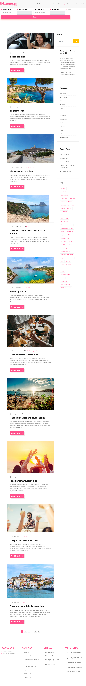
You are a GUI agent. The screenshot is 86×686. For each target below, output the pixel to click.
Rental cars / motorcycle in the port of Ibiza (74, 654)
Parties (25, 532)
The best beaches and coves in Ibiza (27, 413)
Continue (17, 66)
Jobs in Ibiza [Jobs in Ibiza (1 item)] (70, 227)
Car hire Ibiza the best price (74, 664)
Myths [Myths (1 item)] (70, 237)
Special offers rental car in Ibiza (74, 659)
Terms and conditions (30, 663)
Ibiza (26, 49)
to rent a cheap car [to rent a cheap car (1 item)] (66, 260)
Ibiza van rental (49, 652)
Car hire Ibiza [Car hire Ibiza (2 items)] (64, 191)
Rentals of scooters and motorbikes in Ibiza (52, 656)
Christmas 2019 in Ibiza (21, 167)
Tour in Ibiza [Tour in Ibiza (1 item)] (64, 264)
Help (26, 283)
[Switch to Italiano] (77, 4)
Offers (54, 4)
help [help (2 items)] (73, 201)
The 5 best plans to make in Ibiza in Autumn (27, 228)
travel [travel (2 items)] (62, 274)
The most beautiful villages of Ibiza (27, 602)
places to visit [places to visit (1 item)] (69, 244)
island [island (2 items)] (62, 227)
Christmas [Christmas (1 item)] (72, 194)
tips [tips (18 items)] (62, 257)
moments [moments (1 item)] (63, 237)
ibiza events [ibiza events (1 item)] (64, 211)
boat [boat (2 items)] (72, 188)
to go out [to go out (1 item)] (68, 257)
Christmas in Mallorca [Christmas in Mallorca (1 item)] (66, 197)
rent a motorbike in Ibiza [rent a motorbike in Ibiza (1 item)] (67, 250)
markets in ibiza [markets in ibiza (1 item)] (65, 234)
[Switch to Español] (83, 4)
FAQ (59, 4)
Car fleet (37, 4)
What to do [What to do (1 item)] (64, 277)
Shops (61, 126)
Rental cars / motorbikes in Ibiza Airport (74, 649)
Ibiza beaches (27, 410)
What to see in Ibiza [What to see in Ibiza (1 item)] (66, 283)
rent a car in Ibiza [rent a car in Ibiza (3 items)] (65, 247)
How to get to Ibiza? (19, 287)
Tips (61, 130)
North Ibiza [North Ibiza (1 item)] (64, 240)
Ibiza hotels (63, 111)
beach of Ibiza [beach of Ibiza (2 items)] (64, 188)
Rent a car (30, 49)
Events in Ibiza (26, 473)
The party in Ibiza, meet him (24, 536)
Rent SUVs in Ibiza (50, 661)
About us (31, 4)
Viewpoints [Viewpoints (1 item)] (69, 274)
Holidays (62, 100)
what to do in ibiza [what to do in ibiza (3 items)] (65, 280)
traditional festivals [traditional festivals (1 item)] (66, 270)
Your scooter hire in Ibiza (73, 667)
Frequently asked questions (31, 656)
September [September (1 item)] (64, 254)
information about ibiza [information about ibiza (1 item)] (67, 224)
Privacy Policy (27, 670)
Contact (26, 659)
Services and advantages (31, 652)
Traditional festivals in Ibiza (23, 476)
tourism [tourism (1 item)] (72, 264)
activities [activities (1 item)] (63, 184)
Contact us (69, 4)
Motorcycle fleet (46, 4)
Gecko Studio (23, 683)
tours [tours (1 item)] (62, 267)
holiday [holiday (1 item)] (63, 204)
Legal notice (27, 666)
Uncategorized (33, 347)
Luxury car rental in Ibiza (52, 664)
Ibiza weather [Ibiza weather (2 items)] (64, 217)
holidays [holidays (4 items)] (69, 204)
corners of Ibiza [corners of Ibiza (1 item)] (65, 201)
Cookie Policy (27, 673)
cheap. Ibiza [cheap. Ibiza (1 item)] (64, 194)
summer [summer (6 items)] (71, 254)
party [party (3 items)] (62, 244)
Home (24, 4)
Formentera (63, 93)
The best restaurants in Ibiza (24, 350)
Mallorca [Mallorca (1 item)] (70, 230)
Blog (64, 4)
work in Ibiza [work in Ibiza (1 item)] (64, 287)
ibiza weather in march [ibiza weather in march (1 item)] (66, 221)
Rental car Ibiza (49, 648)
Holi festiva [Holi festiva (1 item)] (64, 207)
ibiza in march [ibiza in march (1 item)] (64, 214)
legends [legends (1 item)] (63, 230)
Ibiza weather (64, 115)
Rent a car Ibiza (17, 52)
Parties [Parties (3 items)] (71, 240)
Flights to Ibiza (17, 106)
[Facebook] (84, 684)
